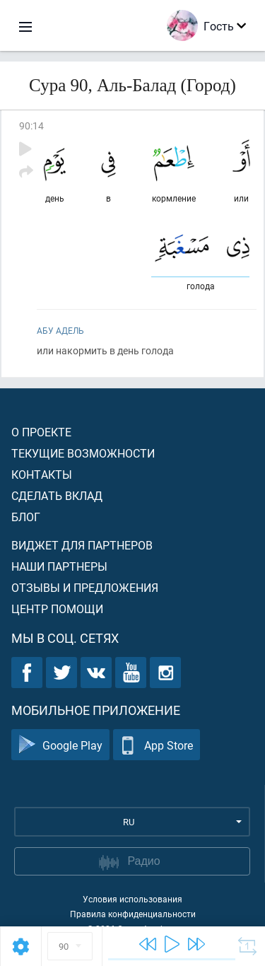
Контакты (41, 474)
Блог (25, 516)
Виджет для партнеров (82, 544)
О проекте (41, 431)
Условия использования (132, 898)
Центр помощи (57, 608)
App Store (156, 745)
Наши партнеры (59, 566)
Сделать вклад (56, 495)
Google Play (60, 745)
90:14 (31, 125)
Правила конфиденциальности (133, 913)
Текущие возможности (83, 453)
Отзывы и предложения (84, 587)
